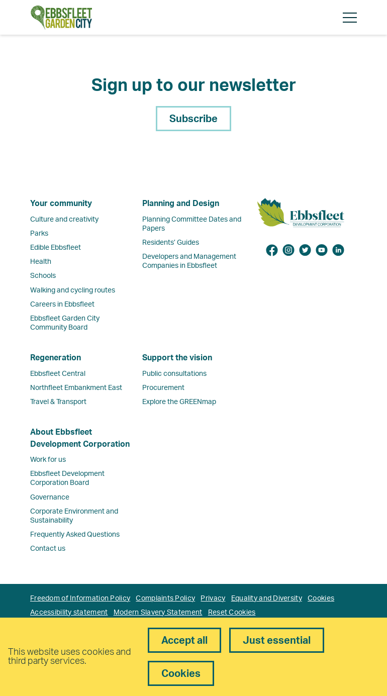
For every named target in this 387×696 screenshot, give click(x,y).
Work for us (48, 459)
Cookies (321, 598)
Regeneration (55, 358)
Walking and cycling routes (72, 290)
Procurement (163, 387)
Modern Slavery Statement (158, 612)
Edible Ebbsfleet (55, 247)
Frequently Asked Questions (75, 534)
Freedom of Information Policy (80, 598)
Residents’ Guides (170, 242)
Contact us (47, 548)
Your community (61, 204)
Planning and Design (180, 204)
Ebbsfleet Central (57, 373)
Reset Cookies (232, 612)
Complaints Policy (165, 598)
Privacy (213, 598)
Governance (49, 497)
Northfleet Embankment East (76, 387)
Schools (43, 275)
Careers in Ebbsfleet (62, 304)
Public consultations (174, 373)
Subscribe (193, 119)
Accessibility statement (69, 612)
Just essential (277, 641)
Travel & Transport (58, 402)
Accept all (184, 641)
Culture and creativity (64, 219)
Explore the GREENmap (179, 402)
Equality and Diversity (266, 598)
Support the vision (177, 358)
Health (40, 261)
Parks (39, 233)
